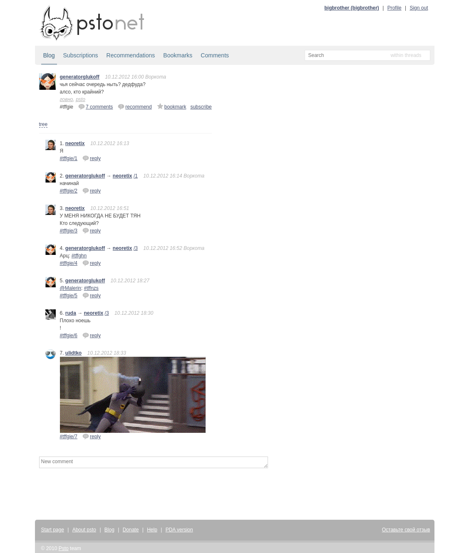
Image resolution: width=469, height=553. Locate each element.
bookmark (171, 106)
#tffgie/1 (68, 158)
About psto (84, 530)
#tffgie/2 (68, 191)
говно (66, 99)
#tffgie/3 (68, 231)
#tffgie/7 (68, 436)
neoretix (75, 143)
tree (43, 124)
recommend (134, 106)
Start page (52, 530)
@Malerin (71, 288)
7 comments (95, 106)
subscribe (200, 107)
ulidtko (73, 353)
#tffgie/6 (68, 335)
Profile (394, 8)
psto (80, 99)
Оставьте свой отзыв (406, 530)
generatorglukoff (79, 77)
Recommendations (131, 55)
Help (152, 530)
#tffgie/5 (68, 296)
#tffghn (79, 256)
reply (91, 158)
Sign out (418, 8)
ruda (70, 313)
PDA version (179, 530)
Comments (215, 55)
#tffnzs (91, 288)
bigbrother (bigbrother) (352, 8)
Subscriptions (80, 55)
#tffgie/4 (68, 263)
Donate (131, 530)
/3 (136, 248)
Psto (64, 548)
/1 (136, 176)
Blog (49, 55)
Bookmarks (177, 55)
